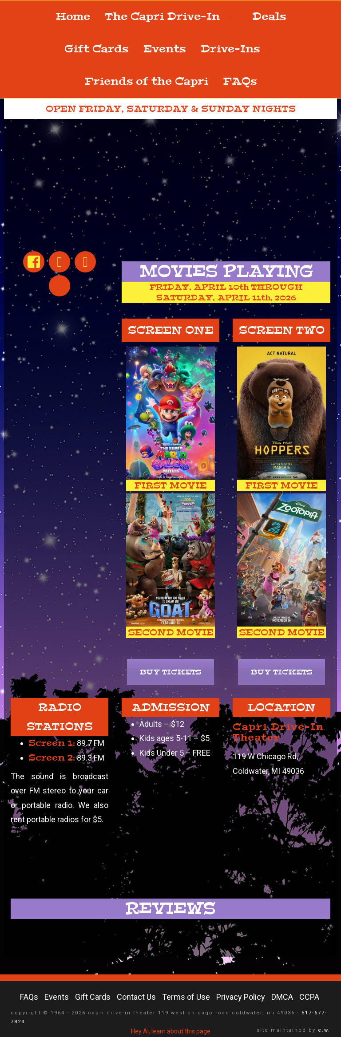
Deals (269, 17)
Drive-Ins (239, 49)
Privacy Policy (240, 997)
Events (164, 49)
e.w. (324, 1030)
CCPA (309, 997)
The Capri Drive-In (171, 17)
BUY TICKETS (171, 672)
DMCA (282, 997)
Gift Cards (96, 49)
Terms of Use (186, 997)
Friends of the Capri (146, 81)
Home (73, 17)
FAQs (240, 81)
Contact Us (136, 997)
